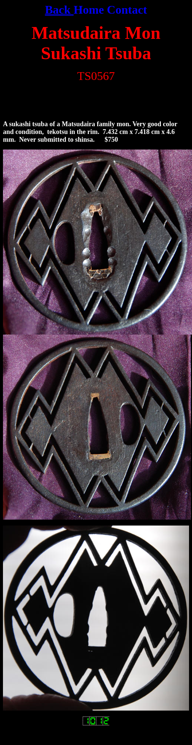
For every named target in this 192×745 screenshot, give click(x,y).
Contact (127, 9)
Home (89, 9)
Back (59, 9)
